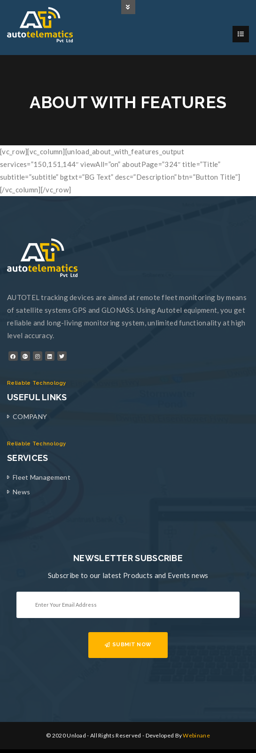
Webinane (196, 735)
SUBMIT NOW (128, 645)
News (21, 492)
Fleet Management (41, 477)
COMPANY (30, 416)
